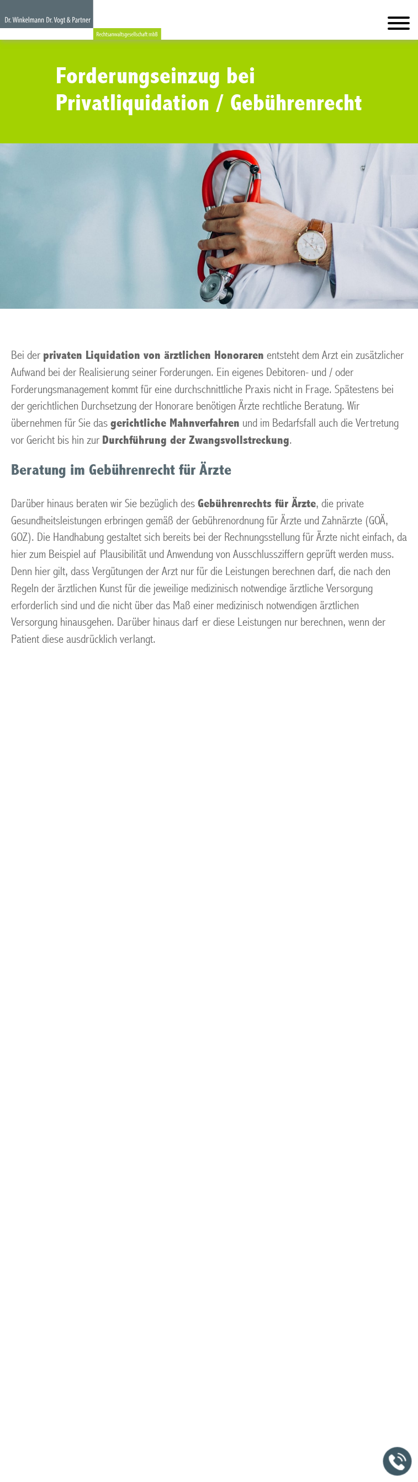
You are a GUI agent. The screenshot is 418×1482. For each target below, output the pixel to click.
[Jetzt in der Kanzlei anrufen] (397, 1461)
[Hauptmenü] (398, 25)
